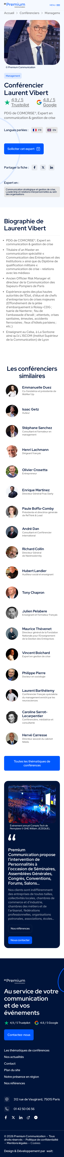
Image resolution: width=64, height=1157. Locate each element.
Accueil (9, 13)
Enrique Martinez (36, 490)
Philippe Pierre (34, 673)
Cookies (35, 1143)
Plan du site (12, 1070)
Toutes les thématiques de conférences (32, 763)
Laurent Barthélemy (38, 690)
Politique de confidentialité (42, 1139)
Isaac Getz (30, 409)
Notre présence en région (21, 1077)
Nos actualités (14, 1057)
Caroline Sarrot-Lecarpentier (34, 714)
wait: (50, 1151)
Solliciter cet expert (24, 149)
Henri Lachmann (35, 449)
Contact (10, 1063)
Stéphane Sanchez (37, 428)
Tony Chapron (33, 592)
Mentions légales (17, 1143)
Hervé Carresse (34, 735)
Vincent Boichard (36, 653)
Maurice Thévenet (37, 629)
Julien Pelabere (34, 611)
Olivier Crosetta (34, 470)
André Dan (30, 528)
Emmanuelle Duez (36, 387)
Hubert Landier (34, 571)
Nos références (20, 928)
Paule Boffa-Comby (38, 508)
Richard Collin (33, 549)
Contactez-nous (19, 1035)
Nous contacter (20, 940)
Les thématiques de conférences (26, 1050)
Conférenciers (29, 13)
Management (54, 13)
